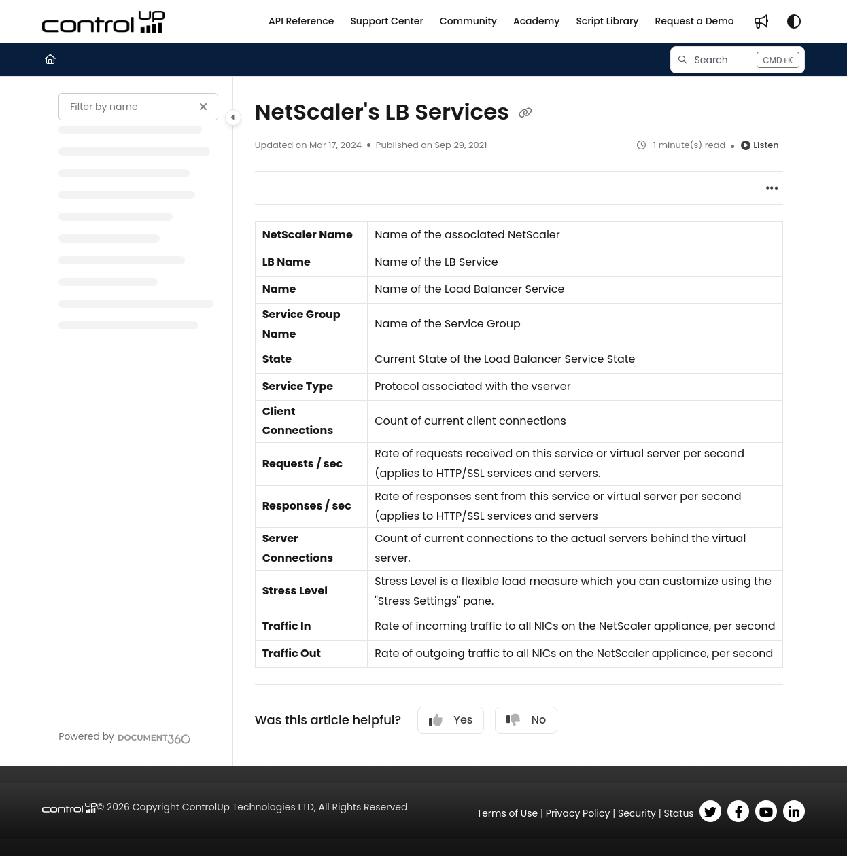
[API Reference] (301, 21)
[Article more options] (772, 188)
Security (637, 813)
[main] (519, 421)
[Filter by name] (138, 106)
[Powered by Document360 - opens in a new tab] (124, 737)
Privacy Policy (578, 813)
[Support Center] (386, 21)
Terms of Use (507, 813)
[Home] (50, 59)
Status (679, 813)
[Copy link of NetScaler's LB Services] (525, 113)
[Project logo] (103, 22)
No (526, 720)
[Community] (468, 21)
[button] (737, 59)
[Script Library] (607, 21)
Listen (759, 145)
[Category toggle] (233, 117)
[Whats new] (761, 22)
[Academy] (536, 21)
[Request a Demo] (694, 21)
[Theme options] (794, 22)
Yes (450, 720)
